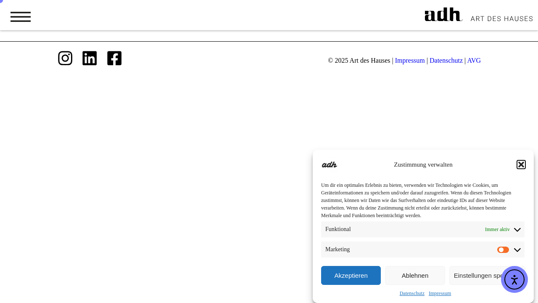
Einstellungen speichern (487, 276)
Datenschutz (412, 295)
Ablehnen (415, 276)
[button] (521, 166)
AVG (474, 60)
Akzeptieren (351, 276)
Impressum (440, 295)
